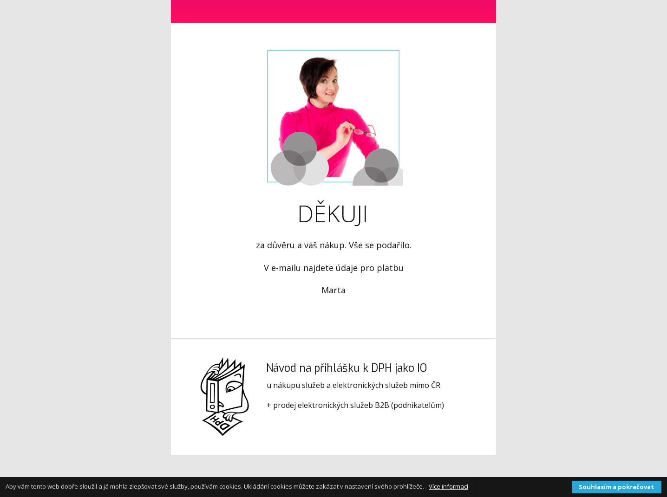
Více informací (448, 486)
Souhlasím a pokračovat (616, 487)
